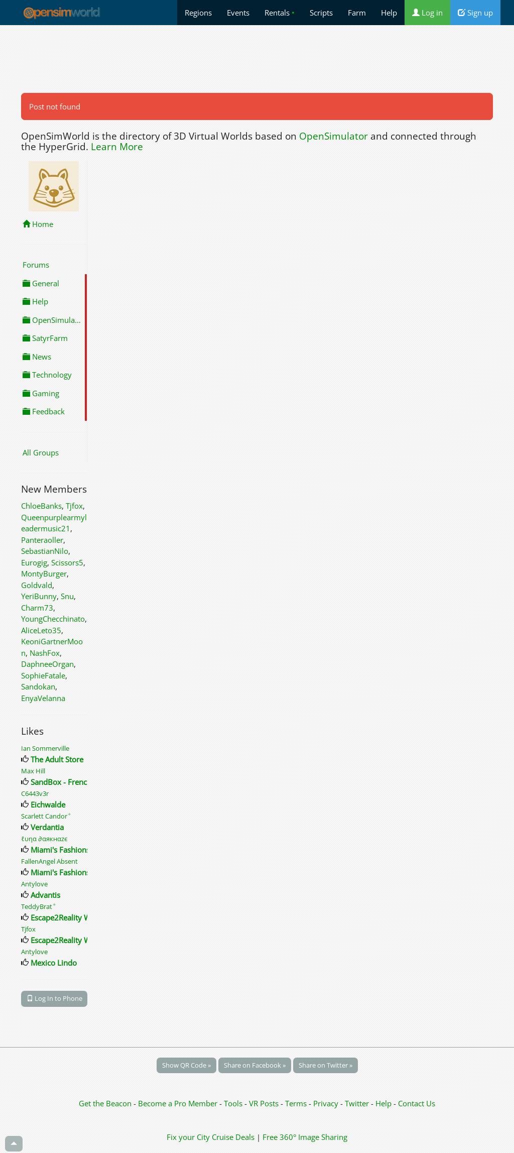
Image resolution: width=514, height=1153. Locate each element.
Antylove (34, 883)
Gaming (41, 393)
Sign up (475, 13)
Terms (297, 1103)
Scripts (321, 13)
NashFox (45, 653)
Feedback (44, 411)
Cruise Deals (233, 1137)
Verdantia (47, 827)
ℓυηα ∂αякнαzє (44, 838)
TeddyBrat (38, 906)
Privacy (325, 1103)
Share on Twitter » (325, 1065)
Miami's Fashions (60, 850)
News (37, 357)
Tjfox (74, 506)
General (41, 283)
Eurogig (34, 562)
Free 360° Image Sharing (305, 1137)
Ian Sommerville (45, 748)
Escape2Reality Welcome (73, 917)
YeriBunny (39, 596)
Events (238, 13)
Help (389, 13)
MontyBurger (44, 573)
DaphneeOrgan (47, 664)
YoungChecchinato (53, 619)
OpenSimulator (333, 136)
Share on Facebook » (255, 1065)
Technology (47, 375)
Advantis (45, 895)
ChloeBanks (41, 506)
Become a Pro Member (178, 1103)
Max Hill (33, 770)
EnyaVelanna (43, 698)
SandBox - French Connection (82, 782)
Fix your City (188, 1137)
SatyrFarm (45, 338)
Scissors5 (67, 562)
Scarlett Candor (46, 816)
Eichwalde (48, 804)
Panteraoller (42, 540)
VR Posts (265, 1103)
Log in (427, 13)
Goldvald (36, 585)
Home (38, 224)
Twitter (357, 1103)
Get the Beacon (105, 1103)
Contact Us (416, 1103)
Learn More (117, 146)
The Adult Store (57, 759)
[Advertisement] (257, 58)
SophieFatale (43, 675)
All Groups (41, 452)
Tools (234, 1103)
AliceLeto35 (41, 630)
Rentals (280, 13)
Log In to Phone (54, 998)
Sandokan (38, 686)
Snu (67, 596)
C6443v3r (35, 793)
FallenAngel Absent (49, 861)
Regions (198, 13)
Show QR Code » (186, 1065)
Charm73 (37, 608)
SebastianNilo (44, 551)
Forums (36, 265)
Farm (357, 13)
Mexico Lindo (54, 963)
